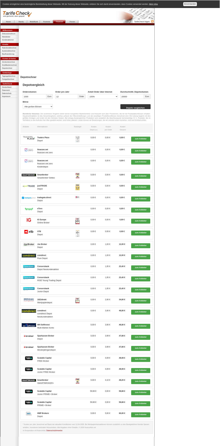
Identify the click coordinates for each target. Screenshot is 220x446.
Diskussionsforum (8, 34)
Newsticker (6, 37)
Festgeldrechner (8, 79)
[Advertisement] (77, 14)
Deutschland (6, 87)
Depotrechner (7, 68)
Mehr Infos (153, 4)
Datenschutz (6, 93)
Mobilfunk (34, 22)
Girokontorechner (8, 62)
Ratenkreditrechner (9, 48)
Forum (72, 22)
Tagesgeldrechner (8, 76)
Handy (21, 22)
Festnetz (46, 22)
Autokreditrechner (8, 51)
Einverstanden (190, 4)
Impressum (6, 96)
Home (8, 22)
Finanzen (59, 22)
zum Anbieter (141, 139)
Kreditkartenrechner (9, 65)
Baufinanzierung (8, 54)
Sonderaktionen (8, 40)
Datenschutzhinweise (54, 430)
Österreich (6, 90)
